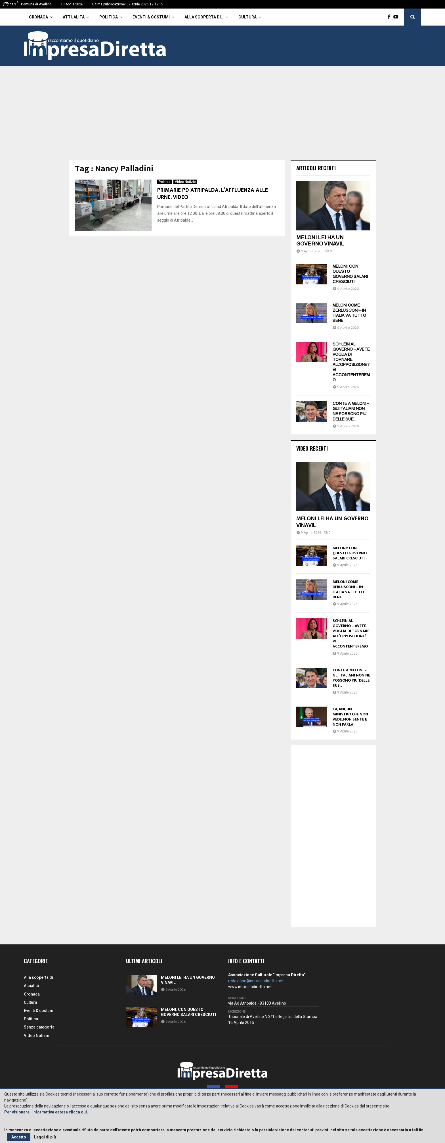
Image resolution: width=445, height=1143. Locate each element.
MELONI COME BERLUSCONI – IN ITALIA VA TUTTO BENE (348, 589)
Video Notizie (185, 182)
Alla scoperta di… (204, 17)
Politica (108, 17)
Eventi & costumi (151, 17)
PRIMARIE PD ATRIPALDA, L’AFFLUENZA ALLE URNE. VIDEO (212, 193)
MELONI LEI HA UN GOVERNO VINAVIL (320, 241)
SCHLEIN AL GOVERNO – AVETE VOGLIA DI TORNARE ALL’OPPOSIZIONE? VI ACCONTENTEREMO (351, 633)
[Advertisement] (222, 117)
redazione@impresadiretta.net (256, 980)
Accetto (18, 1137)
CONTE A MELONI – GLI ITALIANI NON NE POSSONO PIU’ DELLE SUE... (351, 678)
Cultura (247, 17)
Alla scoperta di (38, 977)
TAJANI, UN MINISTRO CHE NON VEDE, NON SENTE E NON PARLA (350, 717)
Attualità (74, 17)
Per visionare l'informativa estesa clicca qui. (46, 1112)
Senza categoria (39, 1027)
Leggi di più (45, 1137)
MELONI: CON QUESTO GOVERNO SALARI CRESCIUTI (350, 553)
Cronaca (38, 17)
